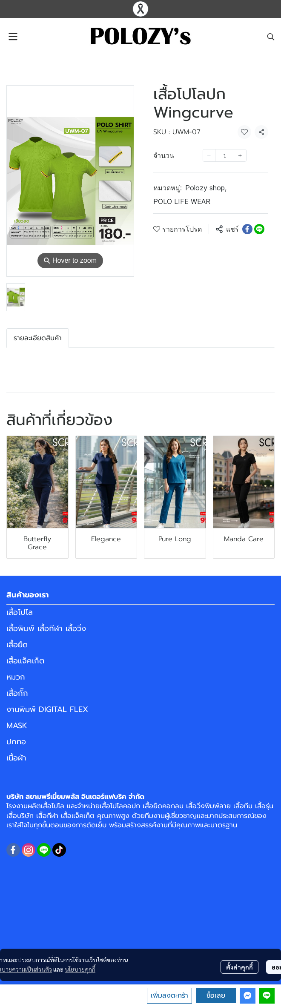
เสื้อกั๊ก (17, 693)
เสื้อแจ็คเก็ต (25, 661)
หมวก (15, 677)
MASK (16, 726)
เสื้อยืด (17, 645)
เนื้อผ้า (16, 758)
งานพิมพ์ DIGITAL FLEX (47, 709)
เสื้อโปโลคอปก (120, 806)
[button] (271, 37)
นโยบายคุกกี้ (80, 969)
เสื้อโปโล (19, 612)
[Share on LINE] (259, 229)
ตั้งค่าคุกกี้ (239, 967)
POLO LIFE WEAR (181, 201)
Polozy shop (206, 188)
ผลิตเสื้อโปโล (46, 806)
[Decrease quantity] (209, 155)
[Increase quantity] (240, 155)
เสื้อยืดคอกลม (163, 806)
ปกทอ (16, 742)
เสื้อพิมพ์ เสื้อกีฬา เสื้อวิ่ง (46, 628)
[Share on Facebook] (247, 229)
